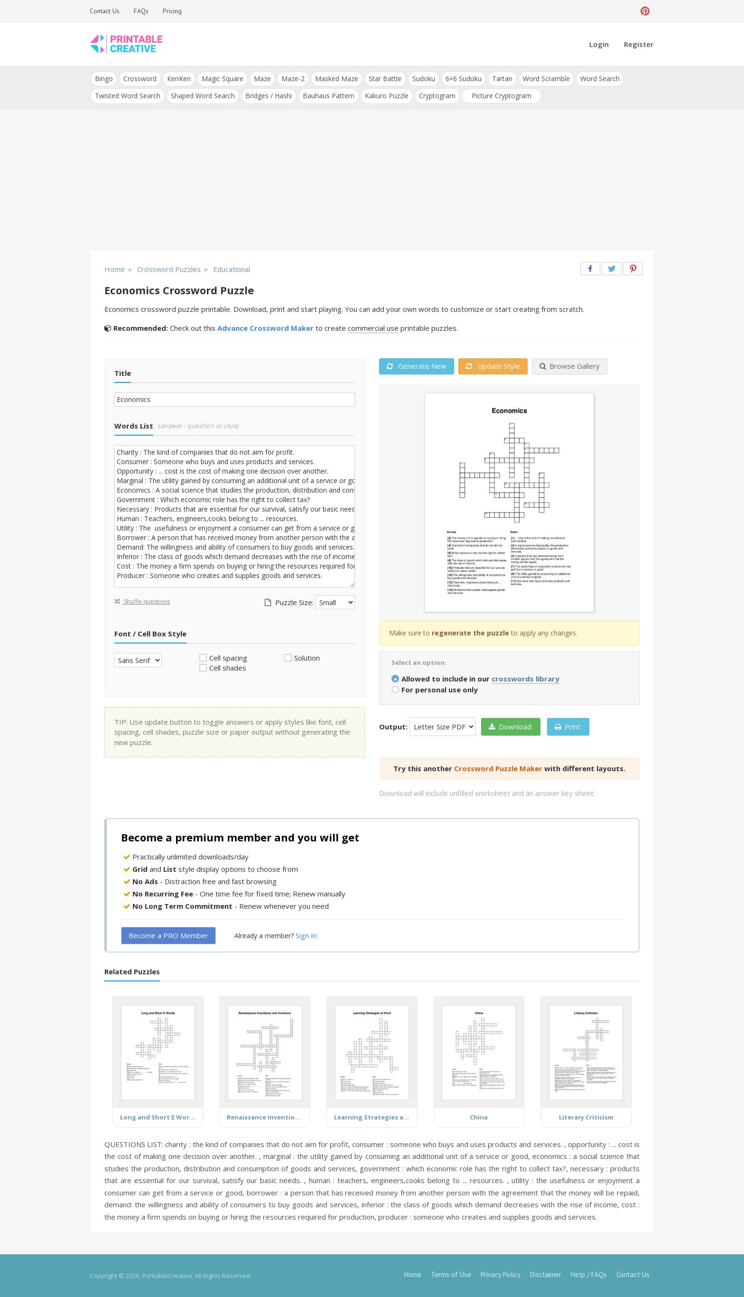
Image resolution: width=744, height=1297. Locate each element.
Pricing (172, 11)
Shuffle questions (142, 601)
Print (567, 726)
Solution (307, 657)
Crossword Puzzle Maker (498, 768)
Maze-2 (292, 78)
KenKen (179, 78)
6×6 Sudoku (463, 78)
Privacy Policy (501, 1274)
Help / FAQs (589, 1274)
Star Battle (384, 78)
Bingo (104, 78)
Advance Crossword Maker (265, 328)
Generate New (416, 366)
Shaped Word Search (203, 95)
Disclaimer (545, 1274)
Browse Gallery (569, 366)
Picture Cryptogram (501, 95)
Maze (261, 78)
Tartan (501, 78)
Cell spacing (228, 657)
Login (599, 44)
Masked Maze (336, 78)
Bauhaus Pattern (328, 95)
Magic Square (222, 78)
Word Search (599, 78)
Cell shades (227, 667)
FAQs (141, 11)
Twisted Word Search (127, 95)
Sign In (306, 935)
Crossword (140, 78)
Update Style (493, 366)
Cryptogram (436, 95)
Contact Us (105, 11)
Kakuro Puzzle (386, 95)
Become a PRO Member (168, 935)
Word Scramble (545, 78)
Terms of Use (451, 1274)
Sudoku (422, 78)
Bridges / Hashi (268, 95)
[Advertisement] (372, 180)
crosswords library (525, 678)
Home (412, 1274)
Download (510, 726)
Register (638, 44)
